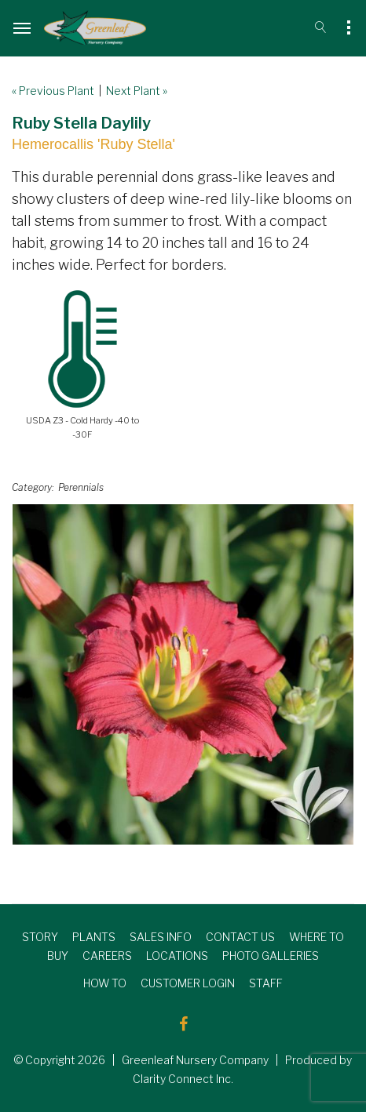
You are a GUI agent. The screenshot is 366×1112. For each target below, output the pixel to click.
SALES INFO (161, 936)
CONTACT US (240, 936)
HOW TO (104, 983)
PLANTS (93, 936)
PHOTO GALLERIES (270, 955)
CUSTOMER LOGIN (188, 983)
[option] (183, 674)
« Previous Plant (53, 90)
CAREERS (107, 955)
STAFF (266, 983)
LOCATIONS (177, 955)
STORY (40, 936)
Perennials (81, 487)
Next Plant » (136, 90)
